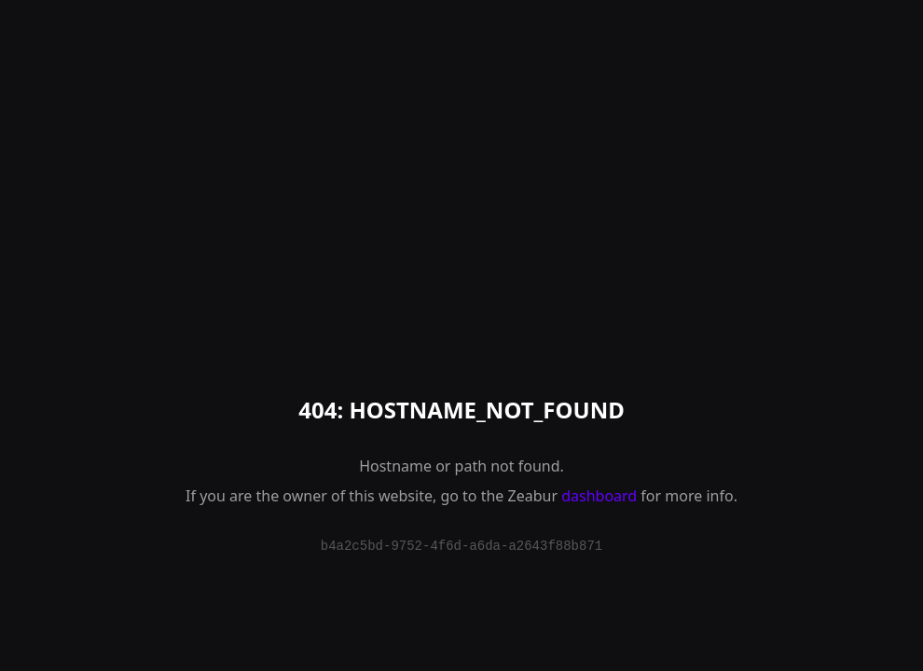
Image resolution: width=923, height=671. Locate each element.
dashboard (599, 496)
